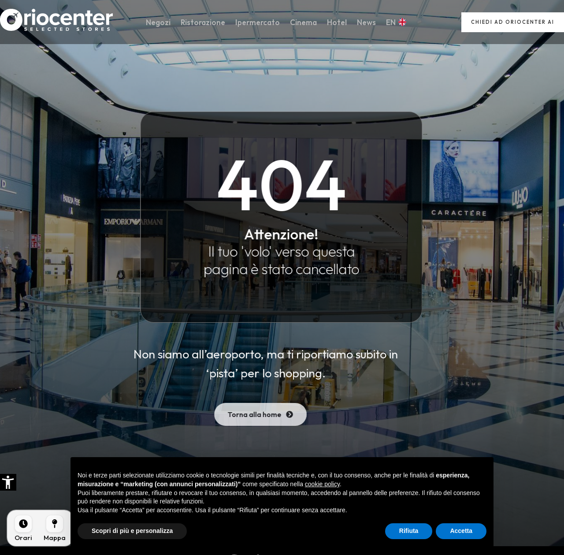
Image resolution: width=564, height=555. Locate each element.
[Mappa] (55, 528)
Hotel (335, 22)
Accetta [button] (461, 530)
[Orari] (23, 528)
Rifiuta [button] (409, 530)
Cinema (303, 22)
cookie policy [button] (322, 484)
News (363, 22)
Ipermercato (259, 22)
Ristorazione (205, 22)
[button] (8, 482)
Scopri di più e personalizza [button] (132, 530)
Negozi (162, 22)
